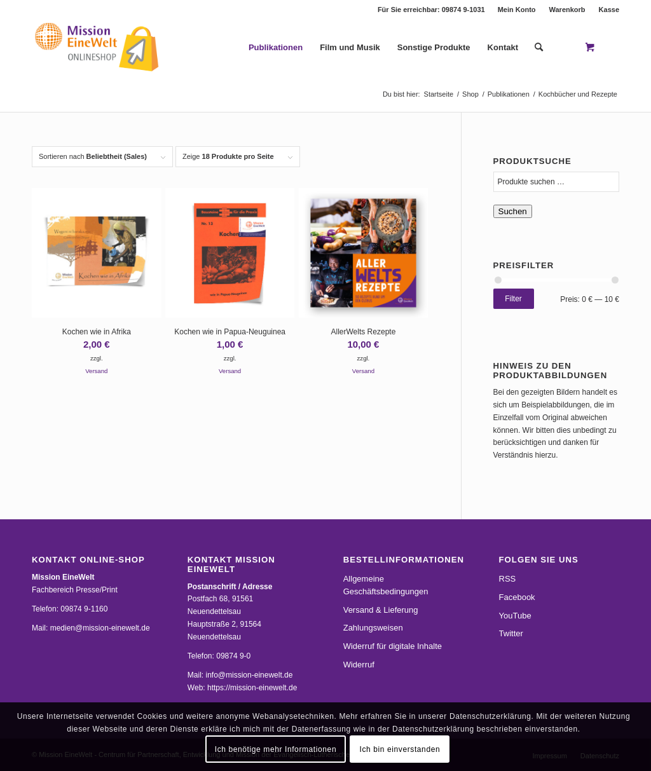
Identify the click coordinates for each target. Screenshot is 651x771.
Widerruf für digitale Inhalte (392, 646)
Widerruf (358, 664)
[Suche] (538, 48)
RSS (507, 578)
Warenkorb (567, 9)
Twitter (511, 633)
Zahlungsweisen (373, 627)
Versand (96, 370)
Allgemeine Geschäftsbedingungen (385, 585)
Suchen (512, 211)
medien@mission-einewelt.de (100, 628)
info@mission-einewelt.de (249, 675)
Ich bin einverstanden (400, 749)
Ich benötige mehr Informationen (275, 749)
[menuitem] (517, 9)
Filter (513, 298)
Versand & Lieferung (380, 610)
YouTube (515, 615)
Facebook (517, 597)
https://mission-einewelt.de (252, 687)
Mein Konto (517, 9)
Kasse (609, 9)
